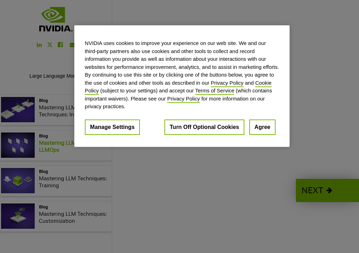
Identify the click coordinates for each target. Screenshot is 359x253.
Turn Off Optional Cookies (204, 127)
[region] (182, 86)
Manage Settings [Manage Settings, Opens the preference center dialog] (112, 127)
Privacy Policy (227, 83)
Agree (262, 127)
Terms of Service (215, 90)
